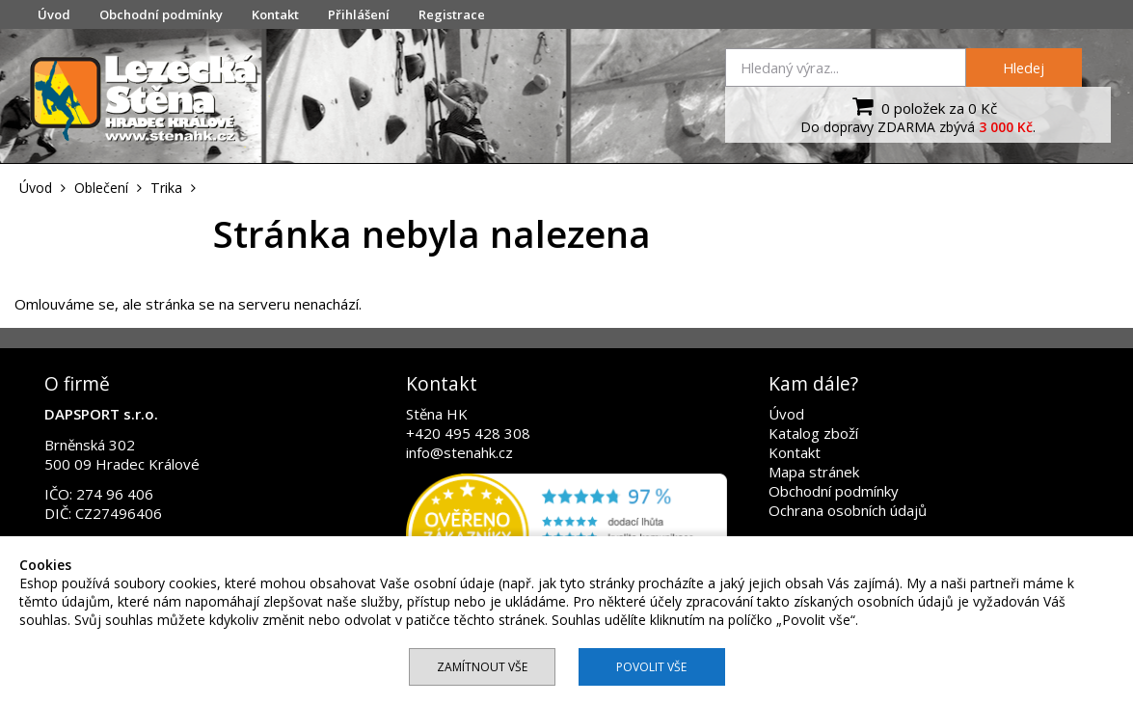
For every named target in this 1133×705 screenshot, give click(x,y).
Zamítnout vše (482, 667)
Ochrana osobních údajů (848, 510)
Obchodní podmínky (161, 14)
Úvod (54, 14)
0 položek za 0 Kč (922, 106)
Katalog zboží (813, 433)
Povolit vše (651, 667)
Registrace (451, 14)
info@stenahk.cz (459, 452)
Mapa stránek (814, 471)
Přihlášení (359, 14)
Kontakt (275, 14)
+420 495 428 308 (468, 433)
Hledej (1023, 67)
